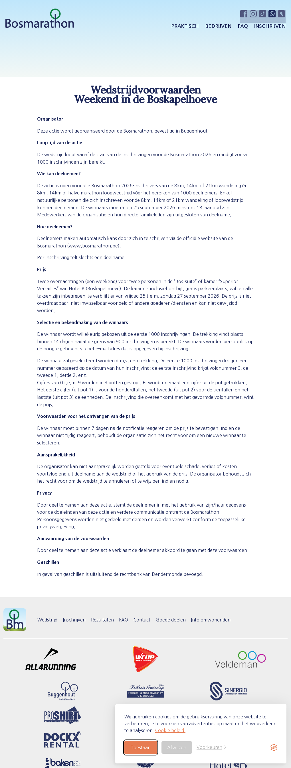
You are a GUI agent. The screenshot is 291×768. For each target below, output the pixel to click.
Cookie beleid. (170, 730)
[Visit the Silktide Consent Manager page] (273, 747)
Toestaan (141, 747)
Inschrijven (269, 27)
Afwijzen (176, 747)
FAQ (242, 27)
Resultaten (106, 619)
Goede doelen (179, 619)
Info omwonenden (221, 619)
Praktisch (184, 27)
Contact (148, 619)
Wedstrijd (48, 619)
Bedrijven (217, 27)
